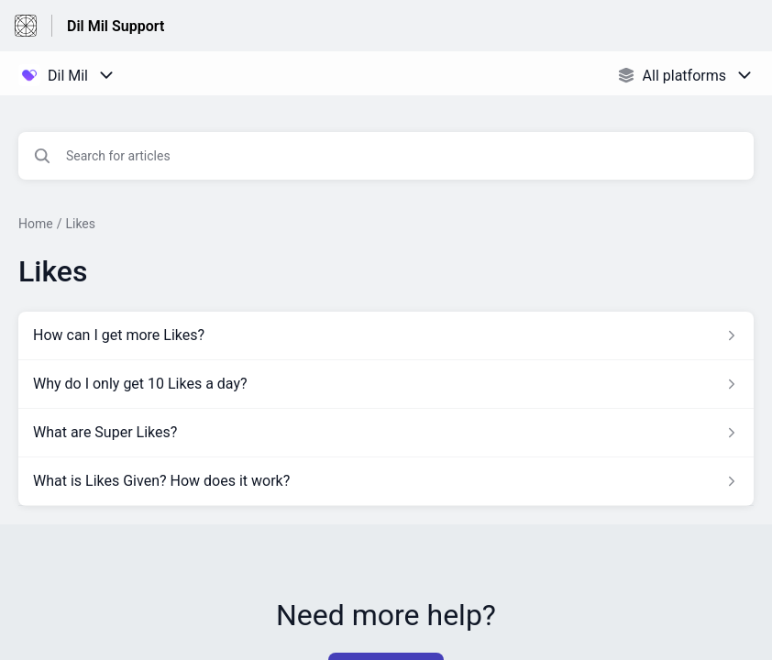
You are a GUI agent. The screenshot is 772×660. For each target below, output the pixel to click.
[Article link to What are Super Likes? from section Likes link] (386, 433)
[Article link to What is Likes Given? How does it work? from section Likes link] (386, 481)
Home (35, 223)
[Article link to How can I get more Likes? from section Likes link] (386, 335)
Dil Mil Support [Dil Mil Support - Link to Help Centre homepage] (115, 26)
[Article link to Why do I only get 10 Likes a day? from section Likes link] (386, 384)
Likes (80, 223)
